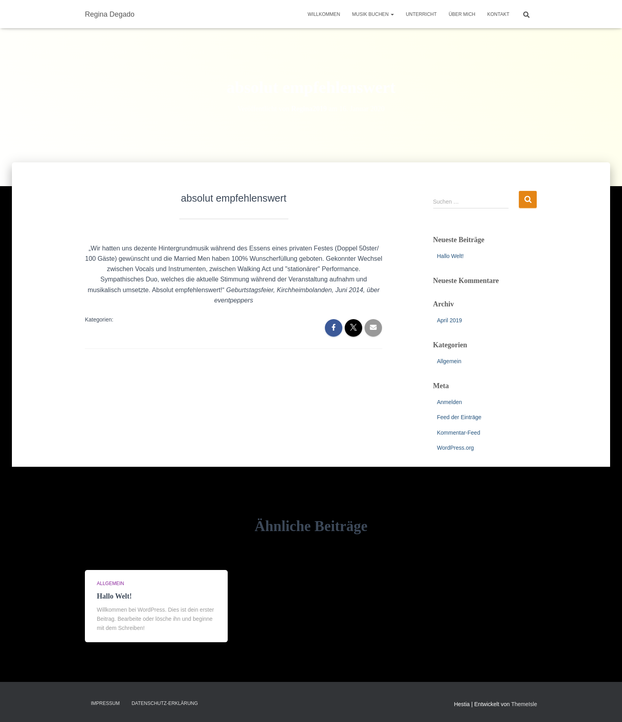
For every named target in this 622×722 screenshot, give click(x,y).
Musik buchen (373, 14)
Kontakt (498, 14)
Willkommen (324, 14)
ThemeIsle (524, 704)
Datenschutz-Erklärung (165, 703)
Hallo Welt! (450, 256)
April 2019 (449, 320)
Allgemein (449, 361)
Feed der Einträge (459, 417)
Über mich (462, 14)
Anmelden (449, 402)
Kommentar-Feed (458, 432)
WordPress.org (455, 448)
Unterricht (421, 14)
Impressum (105, 703)
